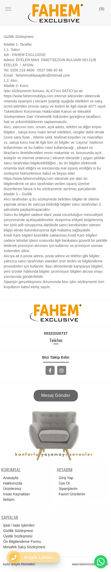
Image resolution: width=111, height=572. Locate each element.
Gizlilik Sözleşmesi (17, 531)
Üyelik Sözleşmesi (17, 536)
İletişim (8, 499)
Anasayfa (10, 478)
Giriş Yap (65, 478)
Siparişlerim (67, 489)
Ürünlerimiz (11, 489)
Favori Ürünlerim (71, 494)
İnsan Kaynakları (16, 494)
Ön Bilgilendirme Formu (21, 541)
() (102, 8)
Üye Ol (63, 483)
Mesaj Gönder (55, 395)
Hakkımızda (12, 483)
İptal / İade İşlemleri (18, 525)
